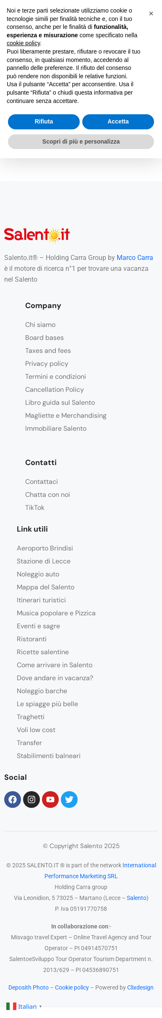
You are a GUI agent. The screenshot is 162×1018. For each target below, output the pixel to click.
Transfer (29, 742)
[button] (151, 13)
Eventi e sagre (38, 626)
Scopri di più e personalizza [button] (81, 141)
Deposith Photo (28, 987)
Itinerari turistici (41, 600)
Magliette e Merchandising (66, 415)
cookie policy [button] (23, 43)
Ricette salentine (43, 652)
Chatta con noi (47, 494)
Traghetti (30, 716)
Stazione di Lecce (44, 561)
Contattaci (41, 481)
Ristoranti (32, 639)
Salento (136, 898)
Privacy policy (46, 363)
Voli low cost (36, 729)
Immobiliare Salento (55, 428)
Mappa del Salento (45, 587)
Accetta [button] (118, 121)
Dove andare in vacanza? (55, 678)
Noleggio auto (38, 574)
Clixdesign (140, 987)
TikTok (34, 507)
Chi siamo (40, 324)
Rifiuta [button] (44, 121)
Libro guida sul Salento (60, 402)
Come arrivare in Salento (54, 665)
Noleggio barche (42, 690)
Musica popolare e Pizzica (56, 613)
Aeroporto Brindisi (45, 548)
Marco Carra (135, 258)
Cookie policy (72, 987)
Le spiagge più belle (47, 703)
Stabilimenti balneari (49, 755)
